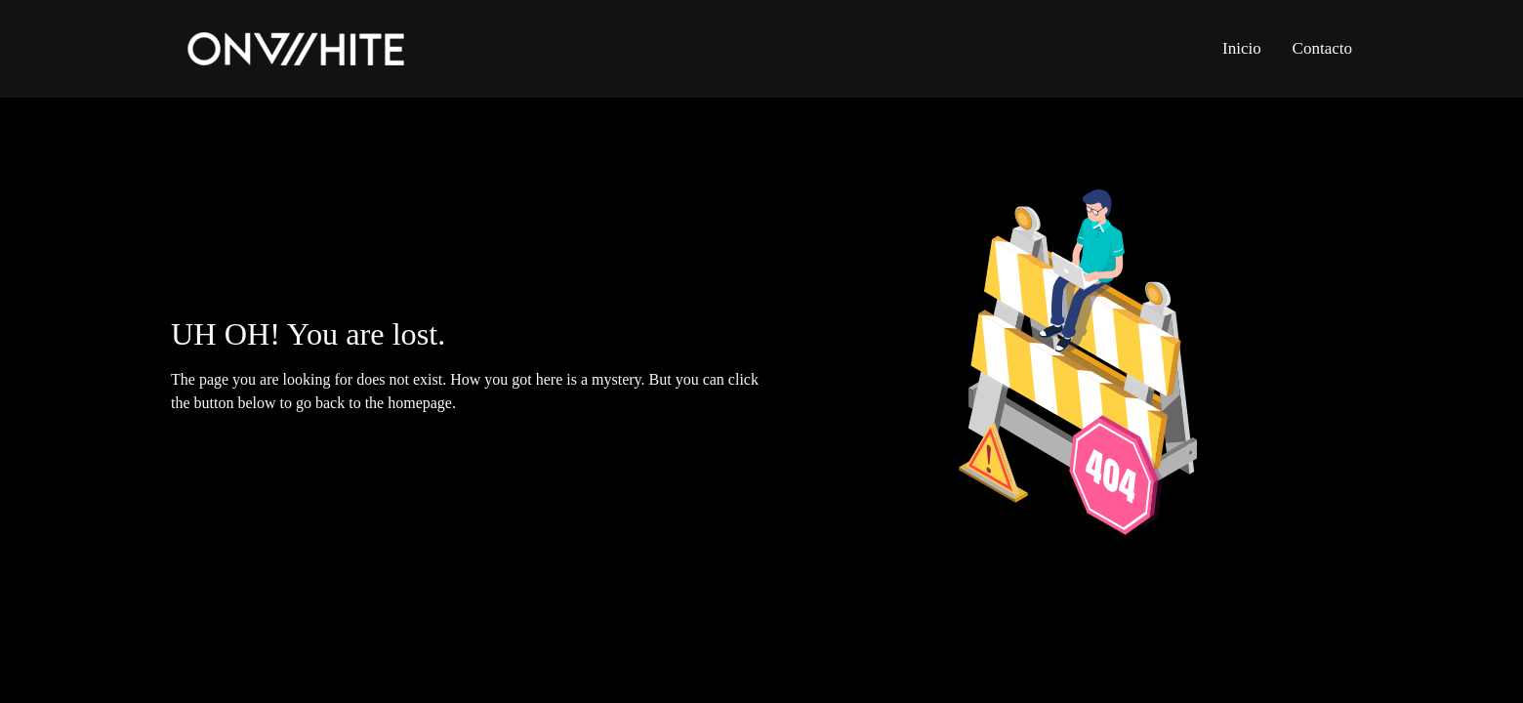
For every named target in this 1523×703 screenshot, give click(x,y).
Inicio (1241, 48)
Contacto (1322, 48)
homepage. (422, 402)
